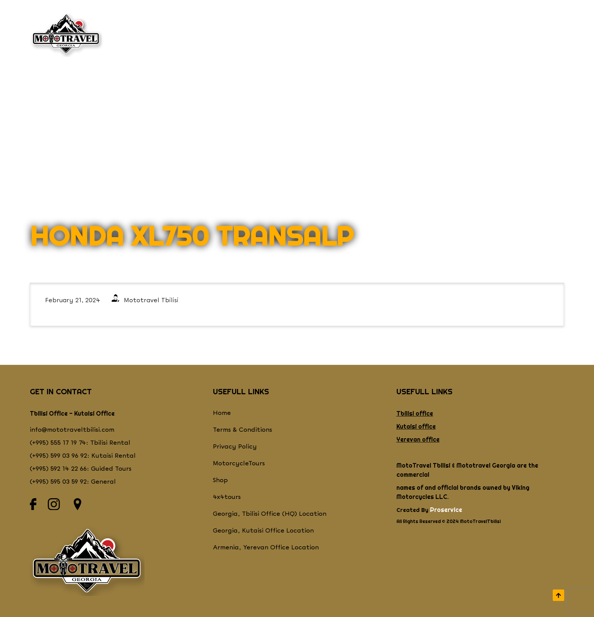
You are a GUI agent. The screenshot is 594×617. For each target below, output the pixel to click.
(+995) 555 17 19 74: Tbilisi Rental (80, 443)
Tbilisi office (414, 413)
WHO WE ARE (154, 35)
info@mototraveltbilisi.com (72, 430)
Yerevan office (418, 439)
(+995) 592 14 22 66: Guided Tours (80, 469)
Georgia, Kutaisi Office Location (263, 531)
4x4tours (227, 497)
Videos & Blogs (498, 35)
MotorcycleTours (239, 463)
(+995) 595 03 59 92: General (73, 482)
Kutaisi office (416, 426)
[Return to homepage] (66, 35)
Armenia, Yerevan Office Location (266, 547)
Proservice (446, 509)
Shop (314, 35)
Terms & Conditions (242, 430)
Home (222, 413)
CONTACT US (432, 35)
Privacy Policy (235, 447)
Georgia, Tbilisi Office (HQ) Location (269, 514)
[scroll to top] (558, 595)
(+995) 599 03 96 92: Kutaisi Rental (83, 456)
